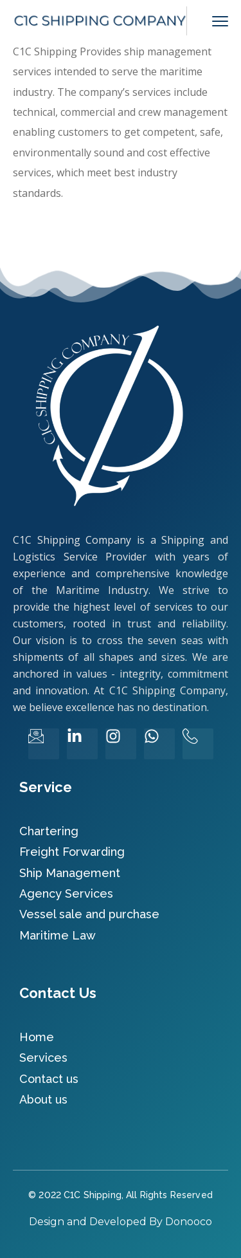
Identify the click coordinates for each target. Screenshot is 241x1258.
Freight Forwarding (72, 851)
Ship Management (69, 873)
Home (36, 1037)
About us (43, 1099)
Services (43, 1057)
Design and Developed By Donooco (120, 1222)
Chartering (48, 831)
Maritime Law (57, 935)
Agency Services (66, 893)
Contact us (48, 1079)
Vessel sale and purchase (89, 914)
